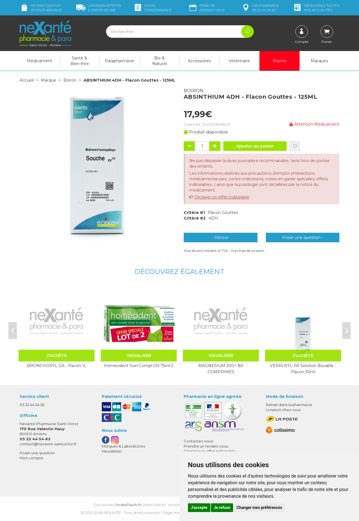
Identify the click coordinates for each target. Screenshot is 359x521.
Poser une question (37, 453)
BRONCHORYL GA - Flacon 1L (56, 365)
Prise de (206, 7)
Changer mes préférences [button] (259, 507)
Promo (279, 60)
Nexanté (112, 512)
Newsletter (112, 451)
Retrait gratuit (41, 7)
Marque (48, 80)
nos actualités (316, 7)
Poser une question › (302, 237)
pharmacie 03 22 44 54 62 (260, 7)
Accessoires (199, 60)
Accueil (27, 80)
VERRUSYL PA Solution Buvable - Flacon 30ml (303, 368)
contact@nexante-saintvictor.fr (48, 443)
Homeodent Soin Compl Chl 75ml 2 (138, 365)
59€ (98, 7)
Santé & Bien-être (79, 61)
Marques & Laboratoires (123, 446)
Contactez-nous (198, 441)
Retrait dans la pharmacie (289, 404)
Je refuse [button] (222, 507)
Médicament (39, 60)
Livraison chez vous (283, 409)
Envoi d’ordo (152, 7)
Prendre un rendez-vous (206, 446)
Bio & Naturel (159, 61)
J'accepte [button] (199, 507)
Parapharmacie (119, 60)
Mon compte (31, 458)
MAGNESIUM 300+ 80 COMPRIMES (220, 368)
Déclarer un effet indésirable (221, 197)
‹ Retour (221, 237)
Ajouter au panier (255, 146)
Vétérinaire (239, 60)
